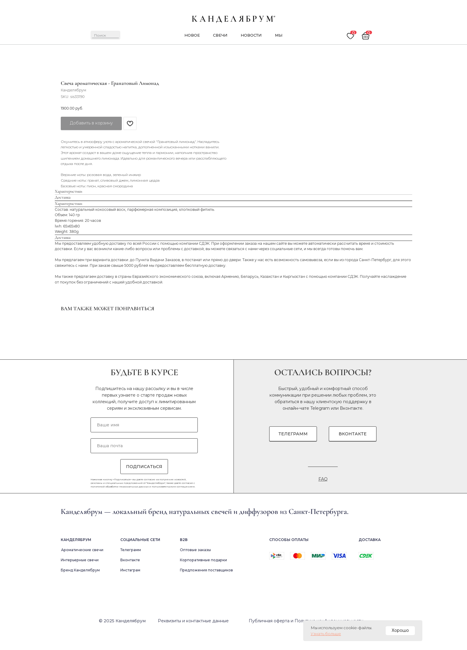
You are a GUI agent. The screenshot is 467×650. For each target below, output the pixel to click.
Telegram (320, 425)
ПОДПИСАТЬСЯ (144, 483)
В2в (184, 556)
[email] (144, 462)
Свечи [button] (220, 35)
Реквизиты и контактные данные (193, 637)
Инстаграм (130, 586)
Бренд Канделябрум (80, 586)
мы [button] (278, 35)
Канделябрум (76, 556)
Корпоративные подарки (203, 576)
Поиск (100, 35)
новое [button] (192, 35)
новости (251, 35)
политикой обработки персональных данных (120, 503)
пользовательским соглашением (173, 503)
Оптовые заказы (195, 566)
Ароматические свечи (82, 566)
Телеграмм (130, 566)
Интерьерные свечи (80, 576)
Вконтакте (351, 425)
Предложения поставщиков (206, 586)
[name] (144, 441)
